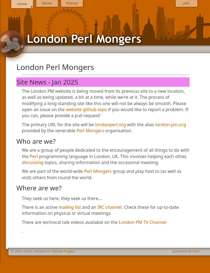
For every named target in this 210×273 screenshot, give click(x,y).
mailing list (70, 207)
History (72, 3)
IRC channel (109, 207)
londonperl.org (110, 125)
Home (22, 3)
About (47, 3)
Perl (34, 156)
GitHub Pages (63, 251)
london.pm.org (170, 125)
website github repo (86, 109)
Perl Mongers (90, 131)
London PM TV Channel (142, 222)
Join (186, 3)
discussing (32, 162)
